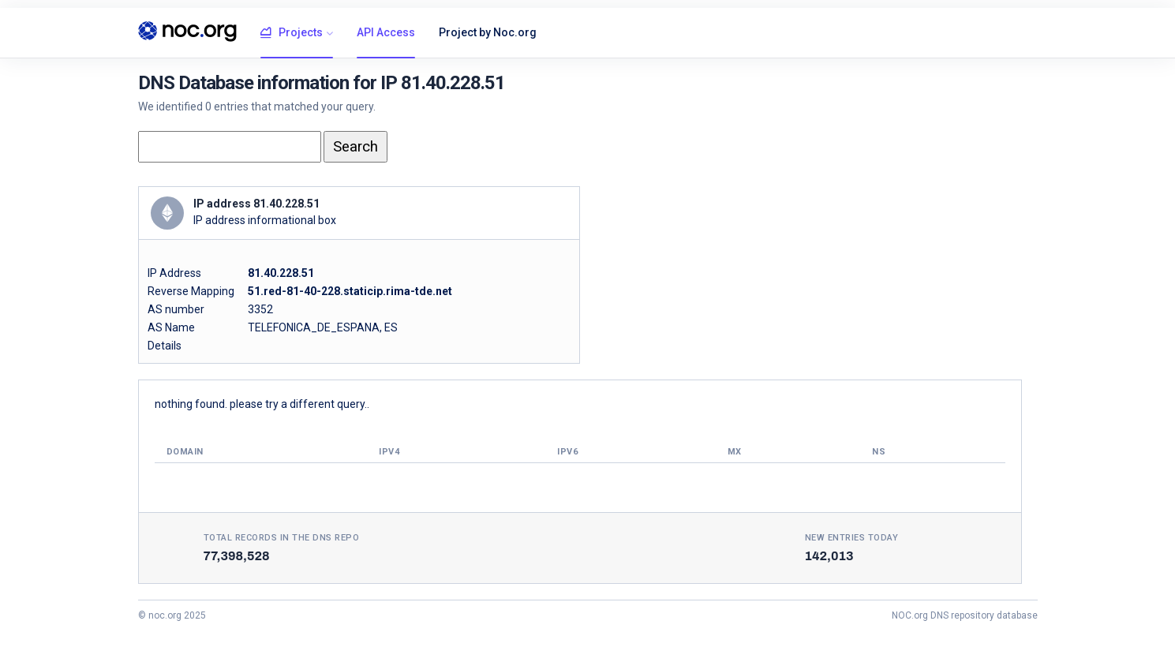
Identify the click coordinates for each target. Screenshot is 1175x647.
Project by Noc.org (488, 32)
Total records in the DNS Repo (282, 538)
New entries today (852, 538)
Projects (291, 33)
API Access (386, 32)
